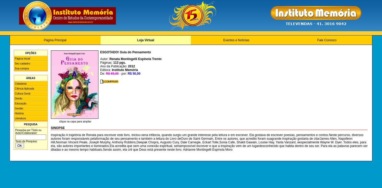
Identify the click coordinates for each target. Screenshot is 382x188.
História (19, 113)
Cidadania (21, 83)
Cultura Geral (22, 93)
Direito (18, 98)
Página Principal (55, 40)
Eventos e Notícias (236, 40)
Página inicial (22, 58)
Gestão (19, 108)
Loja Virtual (145, 40)
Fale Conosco (327, 40)
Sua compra (22, 68)
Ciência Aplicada (24, 88)
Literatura (20, 118)
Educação (20, 103)
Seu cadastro (22, 63)
